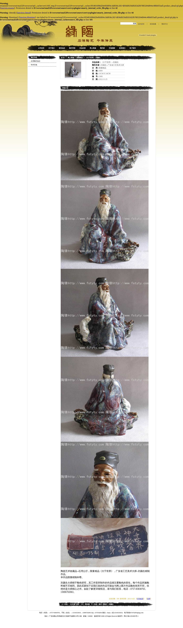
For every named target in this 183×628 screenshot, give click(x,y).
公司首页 (41, 48)
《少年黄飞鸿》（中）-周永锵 (79, 604)
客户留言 (133, 48)
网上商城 (93, 48)
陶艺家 (102, 48)
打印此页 (140, 599)
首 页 (63, 58)
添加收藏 (153, 24)
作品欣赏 (82, 48)
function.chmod (23, 13)
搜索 (134, 23)
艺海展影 (112, 48)
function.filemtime (27, 17)
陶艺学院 (72, 48)
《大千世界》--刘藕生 (92, 58)
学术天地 (34, 65)
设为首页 (141, 24)
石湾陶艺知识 (35, 61)
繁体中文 (165, 24)
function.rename (7, 8)
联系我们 (122, 48)
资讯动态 (62, 48)
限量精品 (80, 58)
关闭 (148, 599)
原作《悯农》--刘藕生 (106, 604)
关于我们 (51, 48)
